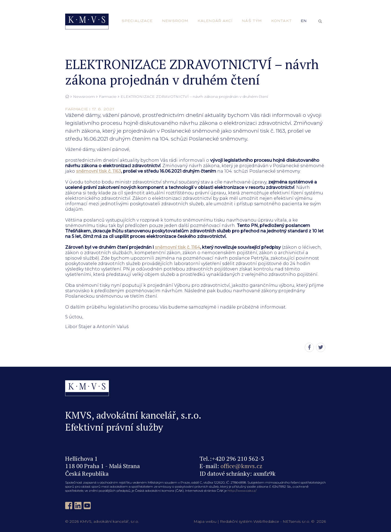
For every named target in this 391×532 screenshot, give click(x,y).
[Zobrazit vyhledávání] (320, 21)
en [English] (304, 21)
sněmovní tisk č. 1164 (177, 247)
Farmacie (107, 96)
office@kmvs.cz (241, 466)
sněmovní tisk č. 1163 (98, 171)
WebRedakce (266, 521)
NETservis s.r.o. (296, 521)
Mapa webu (205, 521)
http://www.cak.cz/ (242, 491)
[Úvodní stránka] (87, 21)
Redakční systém (236, 521)
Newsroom (84, 96)
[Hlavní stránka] (67, 96)
